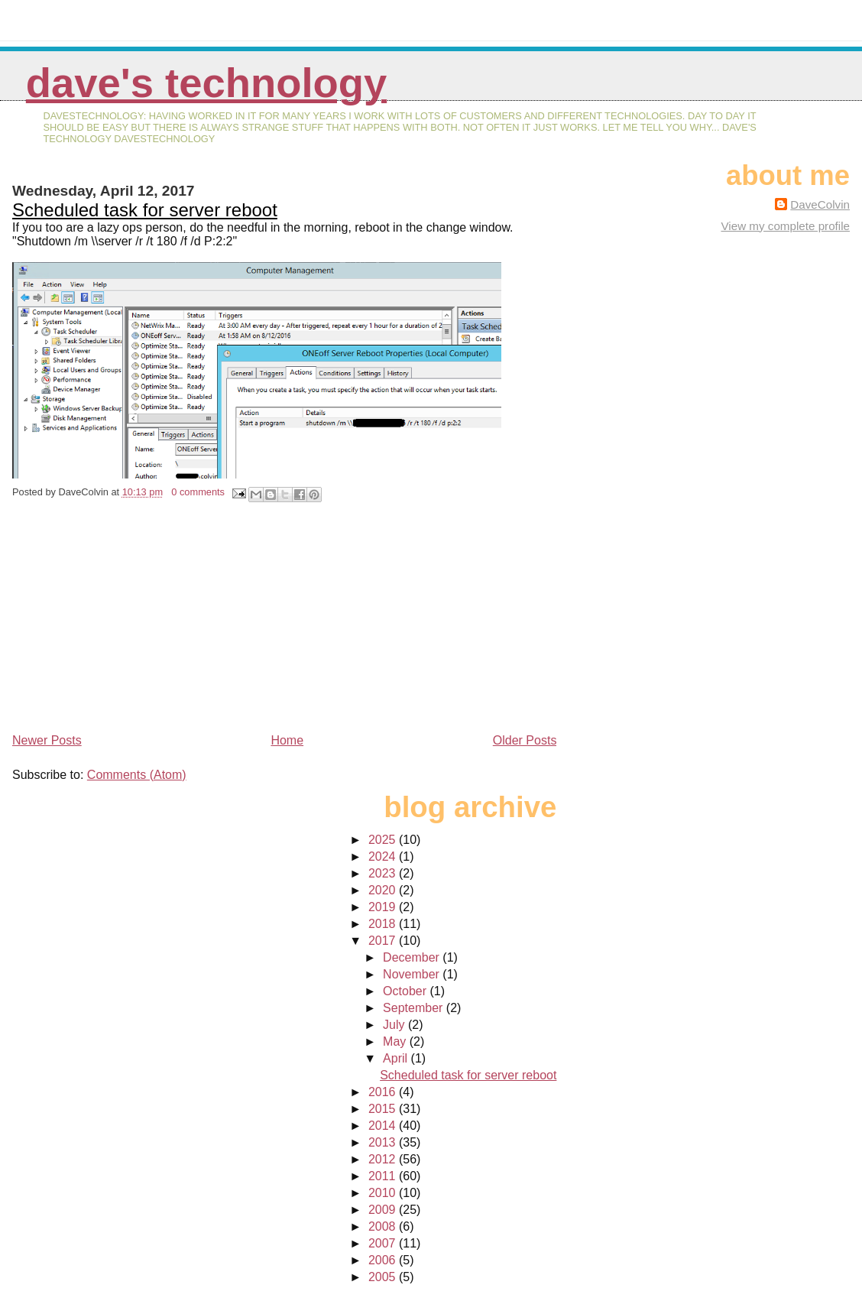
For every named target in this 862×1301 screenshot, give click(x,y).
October (406, 991)
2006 (383, 1260)
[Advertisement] (126, 623)
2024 (383, 856)
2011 (383, 1176)
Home (287, 740)
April (396, 1058)
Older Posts (525, 740)
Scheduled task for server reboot (144, 210)
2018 (383, 923)
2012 (383, 1159)
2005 (383, 1276)
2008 (383, 1226)
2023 (383, 873)
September (414, 1007)
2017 (383, 940)
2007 (383, 1243)
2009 (383, 1209)
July (395, 1024)
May (396, 1041)
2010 (383, 1192)
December (412, 957)
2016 (383, 1091)
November (412, 974)
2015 (383, 1108)
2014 (383, 1125)
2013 (383, 1142)
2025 (383, 839)
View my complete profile (785, 225)
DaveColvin (820, 204)
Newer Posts (47, 740)
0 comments (198, 492)
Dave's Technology (206, 83)
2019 (383, 906)
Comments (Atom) (136, 774)
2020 (383, 890)
